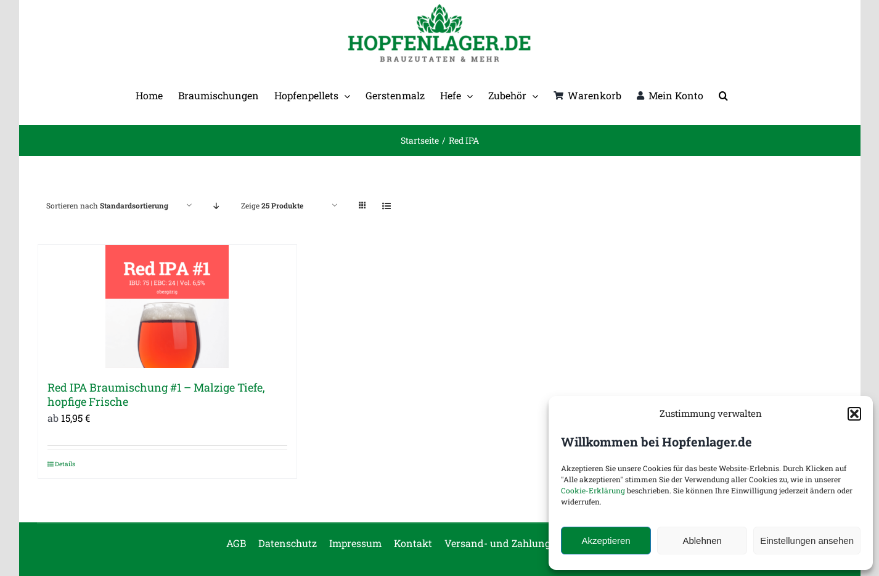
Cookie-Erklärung (593, 490)
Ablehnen (701, 540)
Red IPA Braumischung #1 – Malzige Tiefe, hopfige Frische (156, 394)
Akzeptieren (605, 540)
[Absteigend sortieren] (217, 205)
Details (65, 464)
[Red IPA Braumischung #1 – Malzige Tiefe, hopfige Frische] (167, 306)
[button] (854, 414)
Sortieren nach (107, 205)
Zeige (272, 205)
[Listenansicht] (387, 206)
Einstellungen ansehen (807, 540)
